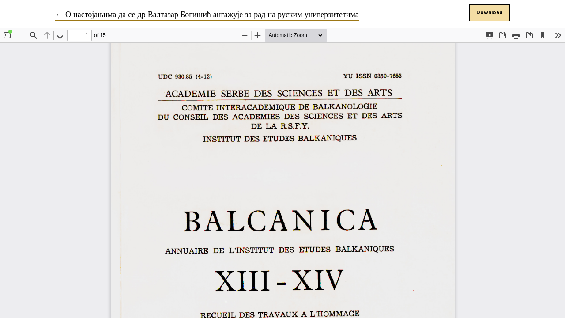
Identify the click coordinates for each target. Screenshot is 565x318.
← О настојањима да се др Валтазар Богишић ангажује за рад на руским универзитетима (207, 14)
